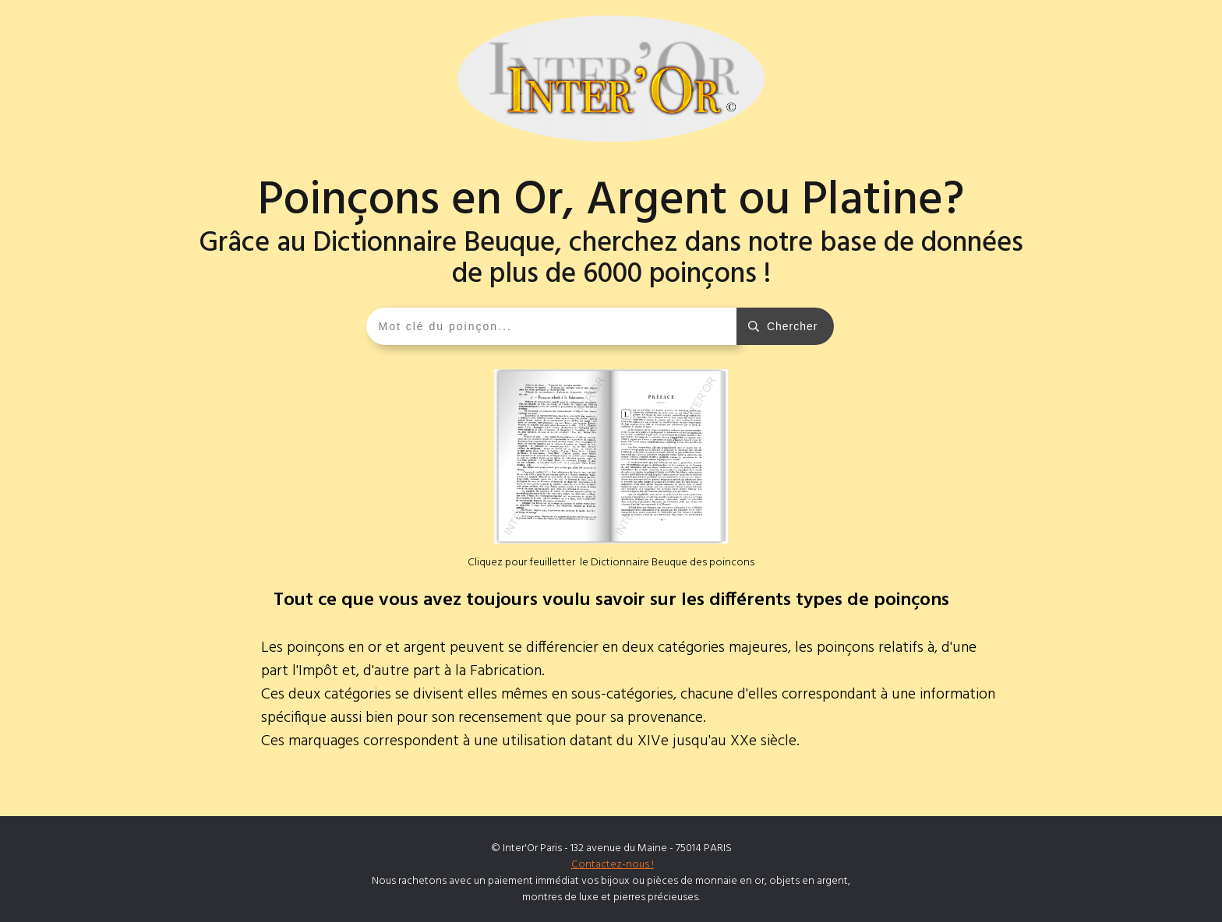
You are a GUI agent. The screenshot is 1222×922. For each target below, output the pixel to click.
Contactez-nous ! (612, 865)
